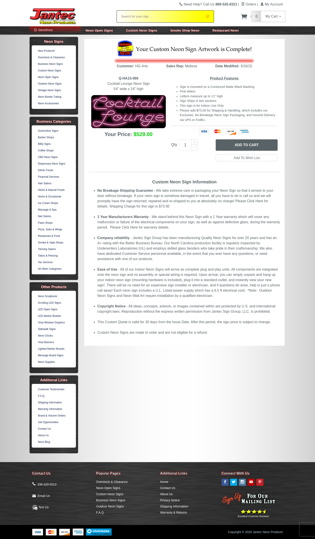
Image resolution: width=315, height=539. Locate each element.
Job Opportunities (48, 422)
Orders (248, 4)
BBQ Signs (44, 143)
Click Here (255, 201)
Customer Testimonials (51, 389)
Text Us (40, 507)
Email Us (44, 496)
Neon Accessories (48, 103)
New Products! (46, 50)
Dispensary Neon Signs (51, 163)
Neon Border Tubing (49, 96)
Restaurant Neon (225, 30)
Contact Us (44, 428)
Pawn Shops (45, 222)
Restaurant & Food (49, 236)
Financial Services (48, 176)
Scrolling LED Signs (49, 302)
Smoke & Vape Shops (50, 242)
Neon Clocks (45, 335)
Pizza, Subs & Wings (50, 229)
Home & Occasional (49, 196)
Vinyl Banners (46, 342)
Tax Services (45, 262)
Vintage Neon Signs (49, 90)
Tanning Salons (47, 249)
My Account (271, 4)
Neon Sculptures (47, 296)
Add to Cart (247, 145)
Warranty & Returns (173, 512)
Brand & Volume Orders (52, 415)
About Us (43, 435)
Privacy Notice (170, 500)
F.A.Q (100, 512)
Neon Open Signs (99, 30)
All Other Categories (49, 268)
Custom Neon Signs (141, 30)
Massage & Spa (47, 209)
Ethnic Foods (45, 170)
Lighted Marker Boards (51, 348)
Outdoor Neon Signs (50, 83)
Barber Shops (46, 137)
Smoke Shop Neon (185, 30)
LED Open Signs (47, 309)
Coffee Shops (46, 150)
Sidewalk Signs (47, 329)
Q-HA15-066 (128, 78)
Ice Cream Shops (48, 203)
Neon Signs (53, 41)
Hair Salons (44, 183)
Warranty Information (50, 409)
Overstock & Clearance (51, 57)
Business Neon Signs (50, 64)
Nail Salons (44, 216)
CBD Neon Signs (48, 157)
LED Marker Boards (49, 315)
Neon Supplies (46, 361)
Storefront (43, 30)
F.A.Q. (41, 395)
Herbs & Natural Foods (51, 189)
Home (164, 482)
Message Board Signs (50, 355)
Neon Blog (44, 441)
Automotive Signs (48, 130)
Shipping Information (50, 402)
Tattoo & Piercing (48, 255)
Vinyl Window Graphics (51, 322)
